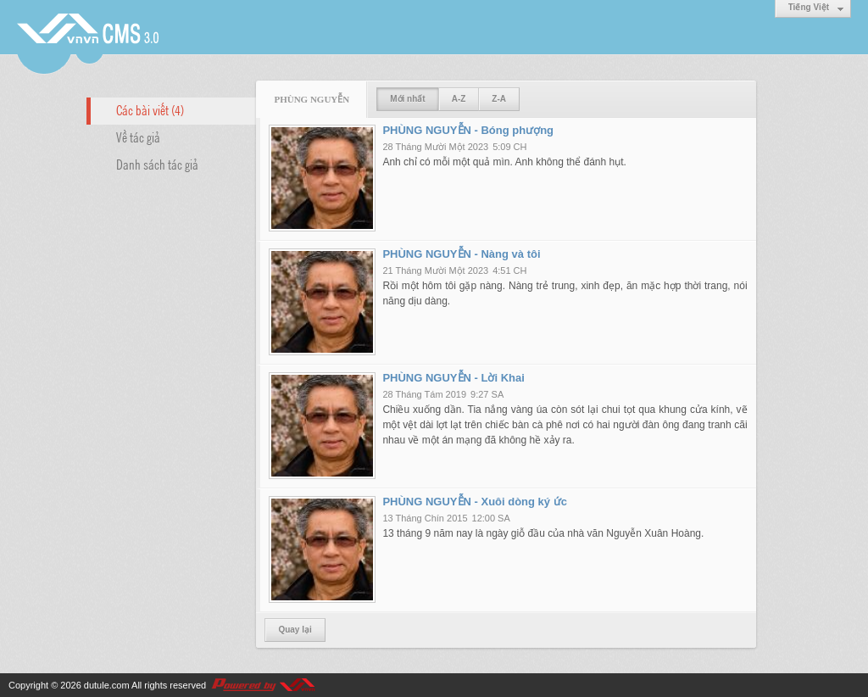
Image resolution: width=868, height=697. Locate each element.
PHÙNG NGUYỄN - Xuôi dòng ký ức (474, 501)
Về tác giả (138, 136)
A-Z (459, 98)
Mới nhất (407, 98)
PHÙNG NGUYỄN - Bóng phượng (468, 130)
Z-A (499, 98)
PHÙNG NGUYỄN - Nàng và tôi (461, 254)
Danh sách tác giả (157, 163)
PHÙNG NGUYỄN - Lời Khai (453, 377)
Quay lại (294, 629)
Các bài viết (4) (150, 109)
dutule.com (107, 685)
